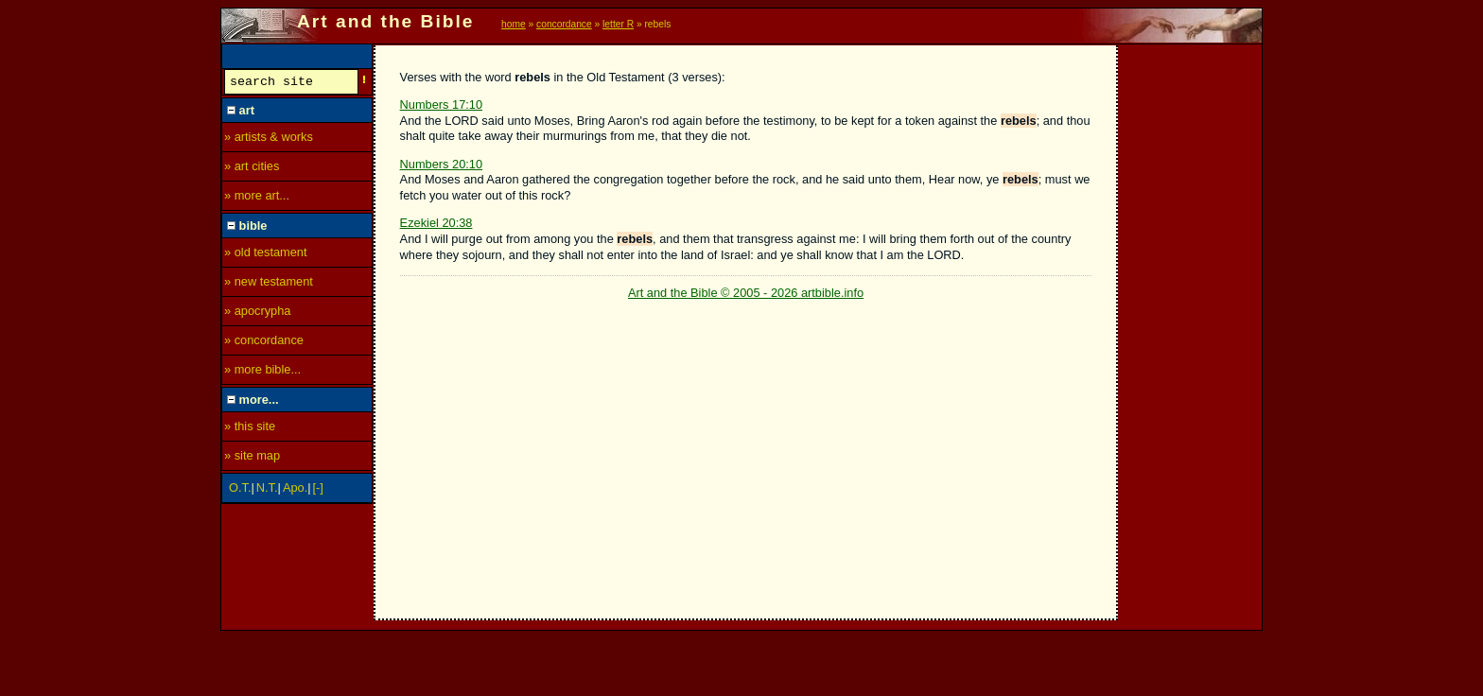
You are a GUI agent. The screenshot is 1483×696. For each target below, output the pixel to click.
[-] (318, 490)
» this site (249, 429)
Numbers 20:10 (441, 164)
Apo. (295, 490)
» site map (252, 458)
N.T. (267, 490)
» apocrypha (257, 313)
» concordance (264, 343)
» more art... (256, 198)
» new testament (268, 284)
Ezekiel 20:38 (436, 223)
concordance (564, 24)
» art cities (251, 169)
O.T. (240, 490)
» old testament (265, 255)
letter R (618, 24)
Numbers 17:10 (441, 104)
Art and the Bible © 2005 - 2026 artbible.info (746, 293)
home (513, 24)
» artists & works (268, 139)
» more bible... (262, 372)
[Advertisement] (1191, 328)
